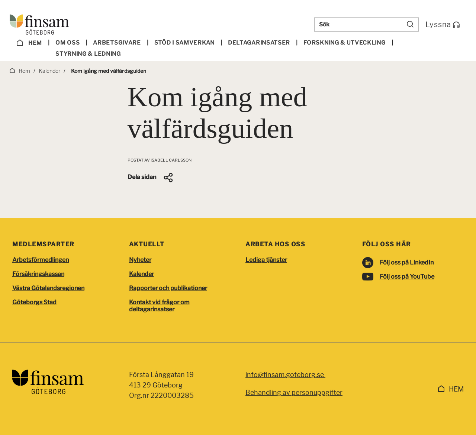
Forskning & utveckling (344, 42)
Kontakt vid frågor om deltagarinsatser (159, 306)
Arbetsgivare (117, 42)
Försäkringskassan (38, 273)
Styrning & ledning (88, 54)
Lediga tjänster (266, 259)
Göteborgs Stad (34, 302)
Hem (29, 43)
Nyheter (140, 259)
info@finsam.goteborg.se (285, 375)
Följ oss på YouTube (407, 276)
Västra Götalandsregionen (48, 288)
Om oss (67, 42)
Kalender (141, 273)
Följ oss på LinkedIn (407, 262)
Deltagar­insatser (259, 42)
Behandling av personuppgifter (293, 392)
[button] (151, 177)
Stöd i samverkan (184, 42)
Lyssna (442, 24)
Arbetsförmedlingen (40, 259)
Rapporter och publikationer (168, 288)
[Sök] (410, 24)
